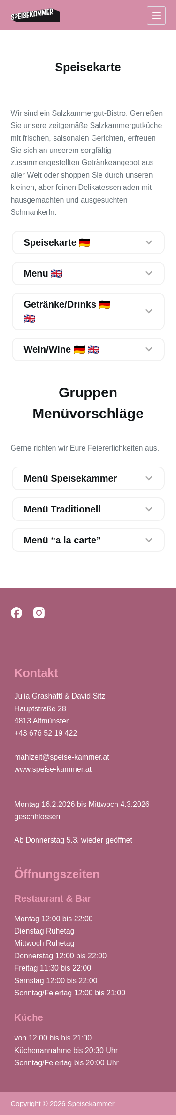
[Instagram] (39, 612)
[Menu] (156, 15)
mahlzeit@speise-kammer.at (62, 757)
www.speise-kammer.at (53, 769)
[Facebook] (16, 612)
